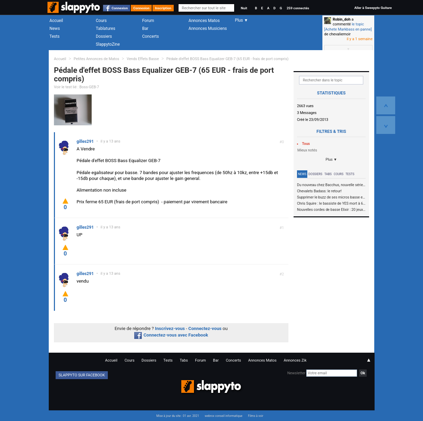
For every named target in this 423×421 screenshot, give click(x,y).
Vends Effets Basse (143, 59)
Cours (101, 20)
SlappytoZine (108, 44)
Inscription (163, 8)
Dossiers (104, 36)
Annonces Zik (295, 360)
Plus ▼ (331, 159)
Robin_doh (342, 19)
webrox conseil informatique (223, 416)
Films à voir (255, 416)
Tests (54, 36)
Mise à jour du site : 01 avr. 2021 (177, 416)
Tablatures (105, 28)
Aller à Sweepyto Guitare (373, 8)
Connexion (120, 8)
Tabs (328, 174)
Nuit (244, 8)
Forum (148, 20)
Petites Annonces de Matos (96, 59)
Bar (145, 28)
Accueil (56, 20)
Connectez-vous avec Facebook (171, 335)
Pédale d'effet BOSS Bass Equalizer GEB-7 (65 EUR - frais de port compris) (228, 59)
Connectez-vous (205, 328)
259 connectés (298, 8)
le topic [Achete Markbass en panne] (348, 26)
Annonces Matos (204, 20)
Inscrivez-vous (170, 328)
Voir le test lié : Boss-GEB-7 (76, 87)
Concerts (150, 36)
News (54, 28)
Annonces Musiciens (207, 28)
